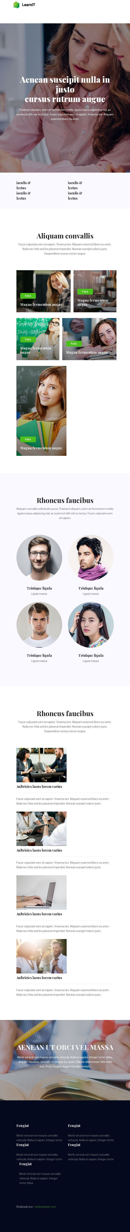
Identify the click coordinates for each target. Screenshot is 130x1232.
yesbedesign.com (45, 1206)
